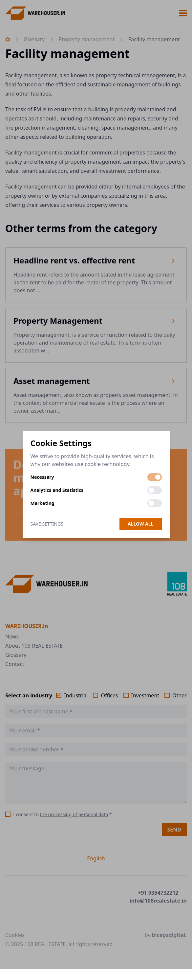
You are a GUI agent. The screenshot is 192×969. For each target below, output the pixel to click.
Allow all (141, 524)
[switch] (154, 477)
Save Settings (47, 524)
